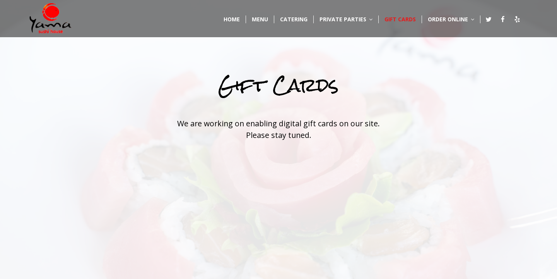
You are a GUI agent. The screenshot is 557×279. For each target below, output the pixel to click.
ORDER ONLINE (451, 19)
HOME (232, 19)
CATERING (294, 19)
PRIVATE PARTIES (346, 19)
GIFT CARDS (400, 19)
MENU (260, 19)
